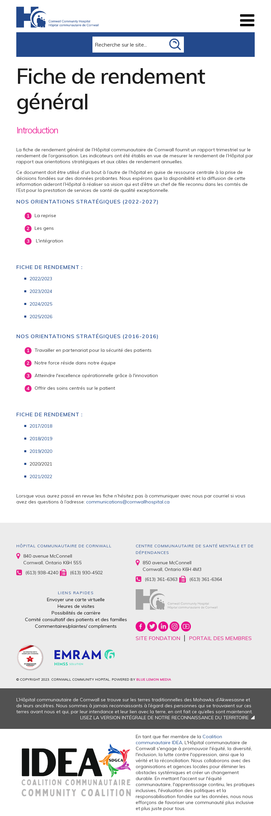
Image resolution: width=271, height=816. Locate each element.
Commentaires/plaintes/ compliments (76, 626)
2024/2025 (41, 304)
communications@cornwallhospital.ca (128, 502)
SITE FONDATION (158, 638)
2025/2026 (41, 317)
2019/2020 (41, 451)
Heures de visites (76, 606)
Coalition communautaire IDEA (179, 740)
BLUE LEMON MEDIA (153, 679)
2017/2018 (42, 426)
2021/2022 (41, 476)
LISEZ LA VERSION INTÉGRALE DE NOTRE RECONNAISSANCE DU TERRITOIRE (164, 718)
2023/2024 (41, 291)
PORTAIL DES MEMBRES (220, 638)
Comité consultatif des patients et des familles (76, 619)
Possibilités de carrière (76, 613)
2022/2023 (41, 279)
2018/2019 (41, 439)
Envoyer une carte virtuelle (76, 600)
